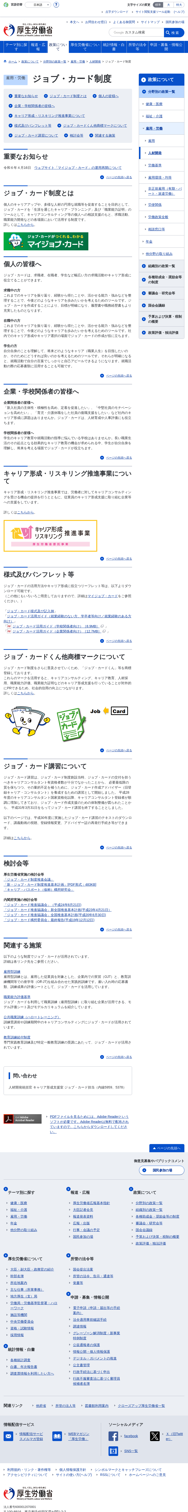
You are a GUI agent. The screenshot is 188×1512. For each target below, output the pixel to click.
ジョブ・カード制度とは (68, 96)
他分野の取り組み (159, 254)
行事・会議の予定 (86, 1223)
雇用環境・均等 (160, 177)
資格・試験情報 (22, 1316)
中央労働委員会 (22, 1309)
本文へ (74, 22)
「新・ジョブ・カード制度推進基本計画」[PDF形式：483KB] (50, 884)
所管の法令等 (84, 1249)
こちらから (25, 225)
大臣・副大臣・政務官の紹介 (32, 1257)
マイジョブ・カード (103, 596)
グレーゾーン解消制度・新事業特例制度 (96, 1317)
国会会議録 (156, 305)
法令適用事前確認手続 (90, 1301)
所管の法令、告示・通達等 (93, 1263)
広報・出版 (81, 1216)
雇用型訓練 (12, 972)
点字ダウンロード (116, 11)
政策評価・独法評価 (163, 333)
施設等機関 (18, 1302)
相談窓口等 (156, 229)
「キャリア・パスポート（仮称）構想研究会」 (39, 890)
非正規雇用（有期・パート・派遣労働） (165, 191)
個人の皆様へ (108, 96)
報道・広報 (82, 1188)
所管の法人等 (65, 1387)
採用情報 (17, 1322)
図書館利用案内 (97, 1387)
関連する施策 (105, 135)
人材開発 (155, 153)
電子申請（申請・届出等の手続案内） (96, 1292)
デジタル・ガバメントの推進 (95, 1340)
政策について (161, 79)
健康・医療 (154, 104)
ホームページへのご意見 (147, 1456)
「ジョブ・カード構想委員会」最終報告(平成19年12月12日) (49, 920)
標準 (158, 4)
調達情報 (79, 1308)
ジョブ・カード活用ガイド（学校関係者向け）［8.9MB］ (55, 626)
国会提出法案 (83, 1257)
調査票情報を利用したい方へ (32, 1355)
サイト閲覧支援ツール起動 (153, 11)
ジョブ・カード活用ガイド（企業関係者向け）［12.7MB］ (56, 631)
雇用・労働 (154, 128)
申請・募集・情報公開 (92, 1281)
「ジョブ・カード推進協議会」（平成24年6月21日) (42, 905)
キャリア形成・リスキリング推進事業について (49, 116)
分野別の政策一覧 (161, 92)
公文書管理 (81, 1347)
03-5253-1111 (30, 1498)
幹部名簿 (17, 1263)
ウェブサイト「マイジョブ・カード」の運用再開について (78, 168)
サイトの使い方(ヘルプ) (74, 1456)
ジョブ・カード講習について (36, 135)
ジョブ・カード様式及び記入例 (30, 611)
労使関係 (155, 205)
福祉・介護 (154, 116)
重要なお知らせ (26, 96)
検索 (175, 32)
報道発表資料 (83, 1210)
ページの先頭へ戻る (119, 177)
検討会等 (76, 135)
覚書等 (78, 1270)
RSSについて (110, 1456)
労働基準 (155, 165)
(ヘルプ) (179, 11)
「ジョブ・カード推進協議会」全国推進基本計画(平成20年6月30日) (55, 915)
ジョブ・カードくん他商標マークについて (95, 125)
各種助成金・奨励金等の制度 (165, 279)
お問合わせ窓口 (96, 22)
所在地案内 (18, 1270)
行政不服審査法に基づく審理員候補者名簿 (96, 1362)
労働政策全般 (158, 217)
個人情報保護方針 (72, 1451)
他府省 (41, 1387)
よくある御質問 (124, 22)
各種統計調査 (20, 1342)
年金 (149, 241)
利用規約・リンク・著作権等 (29, 1451)
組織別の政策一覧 (161, 266)
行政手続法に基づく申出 (91, 1353)
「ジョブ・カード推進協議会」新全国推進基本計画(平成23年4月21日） (58, 910)
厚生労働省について (27, 1249)
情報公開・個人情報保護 (91, 1333)
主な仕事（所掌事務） (27, 1277)
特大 (179, 4)
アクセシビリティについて (27, 1456)
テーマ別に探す (23, 1188)
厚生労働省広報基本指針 (91, 1196)
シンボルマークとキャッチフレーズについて (128, 1451)
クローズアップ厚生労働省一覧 (141, 1387)
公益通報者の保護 (86, 1327)
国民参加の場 (175, 22)
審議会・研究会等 (161, 293)
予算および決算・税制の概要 (165, 319)
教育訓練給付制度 (17, 1037)
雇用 (151, 141)
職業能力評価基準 (17, 997)
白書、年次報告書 (23, 1348)
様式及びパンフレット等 (32, 125)
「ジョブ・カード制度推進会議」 (29, 879)
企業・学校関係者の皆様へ (34, 106)
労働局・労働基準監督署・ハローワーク (33, 1293)
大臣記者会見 (83, 1203)
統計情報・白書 (23, 1334)
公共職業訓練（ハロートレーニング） (32, 1017)
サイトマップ (150, 22)
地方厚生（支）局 (23, 1284)
